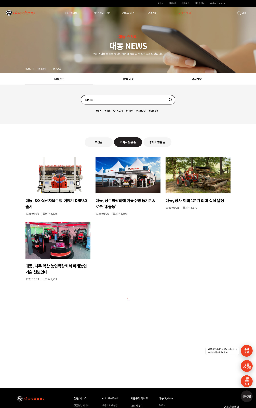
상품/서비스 (128, 13)
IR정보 (160, 3)
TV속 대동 (128, 79)
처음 (116, 299)
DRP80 (154, 110)
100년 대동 (71, 13)
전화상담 (246, 396)
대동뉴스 (59, 79)
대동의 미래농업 (110, 405)
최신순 (98, 142)
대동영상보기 (247, 381)
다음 (133, 299)
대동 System (166, 398)
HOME (28, 68)
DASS (162, 405)
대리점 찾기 (137, 406)
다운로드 (185, 3)
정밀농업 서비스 (81, 405)
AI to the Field (102, 13)
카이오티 (118, 110)
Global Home (216, 3)
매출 (108, 110)
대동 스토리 (41, 68)
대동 (99, 110)
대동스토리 (185, 13)
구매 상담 (247, 351)
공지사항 (196, 79)
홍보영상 (142, 110)
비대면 (130, 110)
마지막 (139, 299)
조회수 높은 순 (128, 142)
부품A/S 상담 (246, 366)
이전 (122, 299)
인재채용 (172, 3)
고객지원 (152, 13)
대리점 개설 (199, 3)
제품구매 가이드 (139, 398)
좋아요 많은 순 (157, 142)
